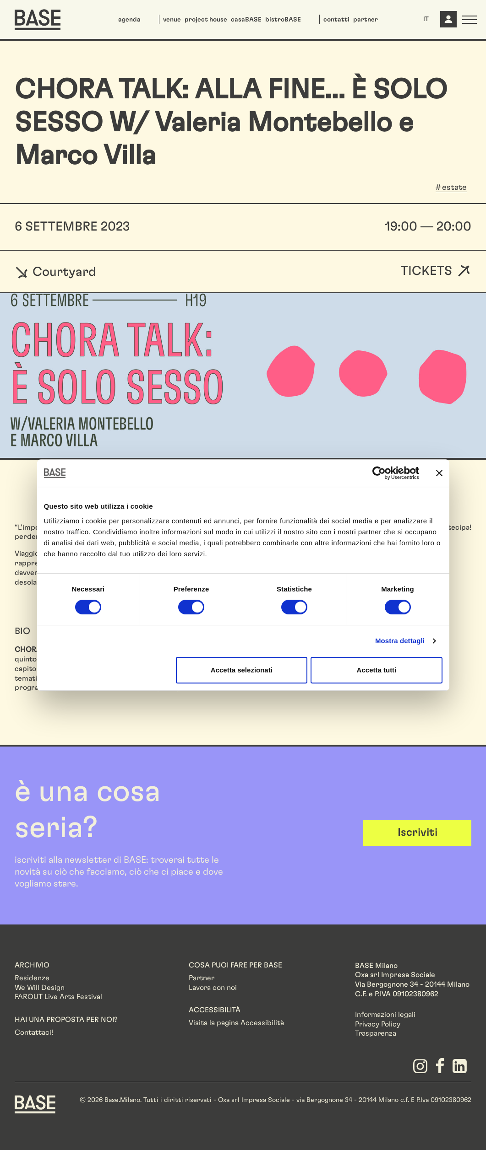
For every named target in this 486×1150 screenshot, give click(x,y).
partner (365, 19)
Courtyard (55, 272)
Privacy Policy (377, 1024)
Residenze (32, 978)
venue (172, 19)
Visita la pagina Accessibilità (236, 1022)
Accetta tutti (377, 670)
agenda (129, 19)
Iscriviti (417, 832)
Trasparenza (375, 1033)
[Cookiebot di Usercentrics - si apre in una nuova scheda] (379, 473)
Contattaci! (34, 1032)
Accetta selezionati (242, 670)
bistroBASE (283, 19)
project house (206, 19)
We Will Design (40, 987)
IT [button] (426, 19)
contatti (336, 19)
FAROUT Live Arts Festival (58, 996)
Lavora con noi (213, 987)
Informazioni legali (385, 1014)
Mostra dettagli (400, 641)
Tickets (426, 271)
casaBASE (246, 19)
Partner (201, 978)
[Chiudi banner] (439, 473)
